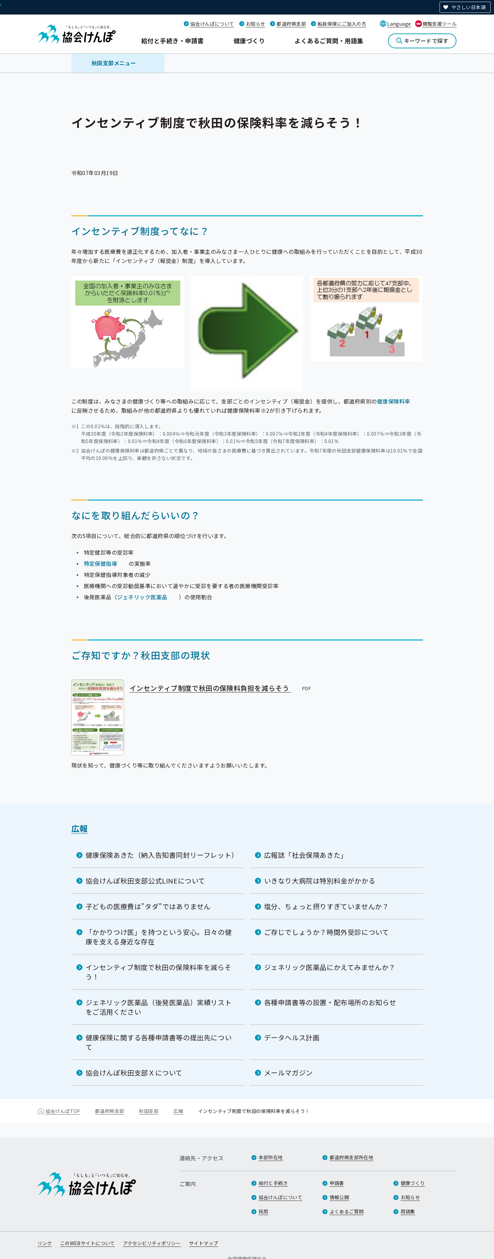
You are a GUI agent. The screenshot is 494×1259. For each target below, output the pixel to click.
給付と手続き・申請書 (172, 40)
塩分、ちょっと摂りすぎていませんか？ (326, 906)
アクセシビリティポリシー (152, 1243)
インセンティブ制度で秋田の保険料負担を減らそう (221, 688)
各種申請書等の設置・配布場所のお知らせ (330, 1002)
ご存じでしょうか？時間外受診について (326, 932)
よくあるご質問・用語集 (329, 40)
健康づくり (249, 40)
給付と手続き (273, 1183)
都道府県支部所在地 (352, 1157)
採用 (263, 1211)
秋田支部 (149, 1111)
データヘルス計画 (292, 1037)
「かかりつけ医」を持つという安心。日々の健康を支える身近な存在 (159, 936)
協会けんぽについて (212, 23)
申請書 (337, 1183)
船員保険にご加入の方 (341, 23)
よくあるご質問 (347, 1211)
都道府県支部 (291, 23)
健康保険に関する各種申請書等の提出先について (159, 1042)
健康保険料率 (393, 401)
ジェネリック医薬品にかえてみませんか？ (330, 967)
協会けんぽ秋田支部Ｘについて (134, 1073)
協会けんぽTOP (63, 1111)
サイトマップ (203, 1243)
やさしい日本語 (468, 7)
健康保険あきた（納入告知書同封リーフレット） (162, 855)
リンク (45, 1243)
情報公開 (339, 1197)
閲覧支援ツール (440, 23)
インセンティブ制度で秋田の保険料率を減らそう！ (159, 972)
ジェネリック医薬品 (142, 596)
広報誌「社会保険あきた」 (306, 855)
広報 (79, 828)
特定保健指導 (100, 563)
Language (399, 23)
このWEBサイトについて (87, 1243)
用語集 (408, 1211)
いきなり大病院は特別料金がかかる (320, 881)
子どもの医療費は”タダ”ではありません (148, 906)
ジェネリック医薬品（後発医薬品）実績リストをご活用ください (159, 1007)
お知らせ (255, 23)
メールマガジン (288, 1073)
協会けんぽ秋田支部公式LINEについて (145, 881)
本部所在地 (271, 1157)
